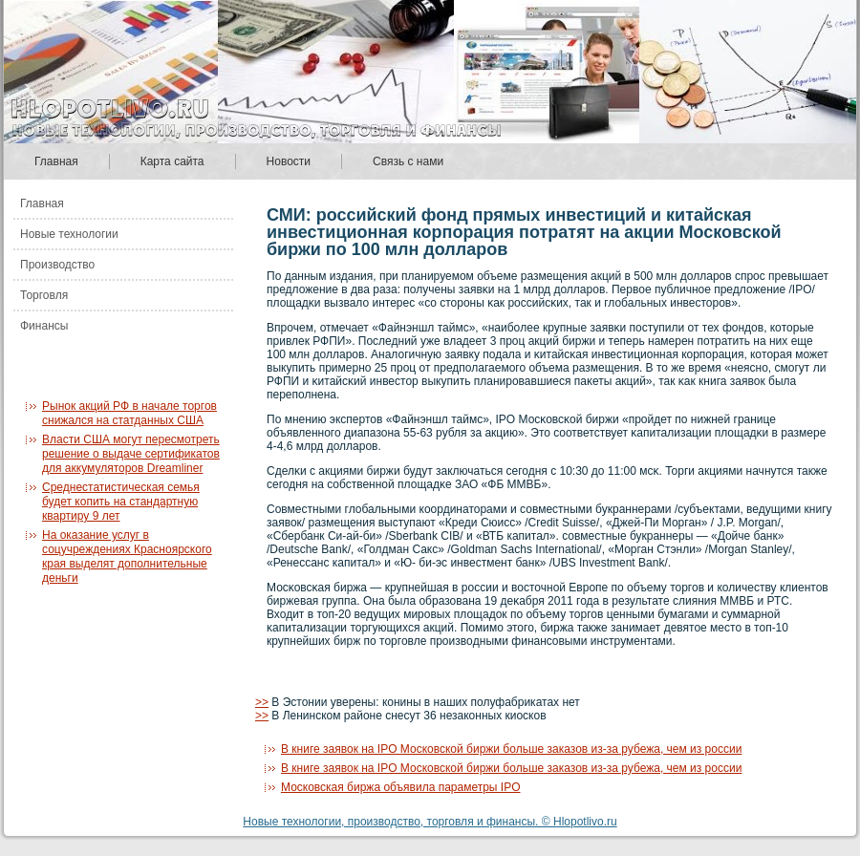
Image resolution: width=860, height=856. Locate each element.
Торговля (44, 295)
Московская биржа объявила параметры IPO (401, 787)
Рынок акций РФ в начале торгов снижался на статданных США (129, 413)
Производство (57, 264)
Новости (289, 161)
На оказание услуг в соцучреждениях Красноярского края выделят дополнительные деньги (127, 556)
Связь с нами (408, 161)
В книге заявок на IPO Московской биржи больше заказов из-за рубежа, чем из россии (511, 749)
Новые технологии (69, 234)
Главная (56, 161)
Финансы (44, 325)
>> (262, 702)
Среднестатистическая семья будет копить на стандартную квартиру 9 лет (121, 502)
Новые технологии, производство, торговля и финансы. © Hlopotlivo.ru (429, 821)
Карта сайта (172, 161)
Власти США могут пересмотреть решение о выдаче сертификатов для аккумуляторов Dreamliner (131, 454)
